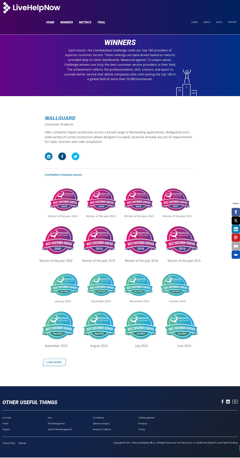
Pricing (141, 429)
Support (232, 8)
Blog (219, 8)
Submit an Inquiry (101, 424)
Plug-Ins (6, 429)
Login (194, 8)
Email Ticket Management (60, 429)
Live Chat (6, 418)
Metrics (85, 8)
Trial (101, 8)
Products (142, 424)
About (207, 8)
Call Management (146, 418)
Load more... (55, 362)
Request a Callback (102, 429)
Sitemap (22, 443)
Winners (66, 8)
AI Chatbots (98, 418)
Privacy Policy (8, 443)
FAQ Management (56, 424)
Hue (50, 418)
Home (50, 8)
